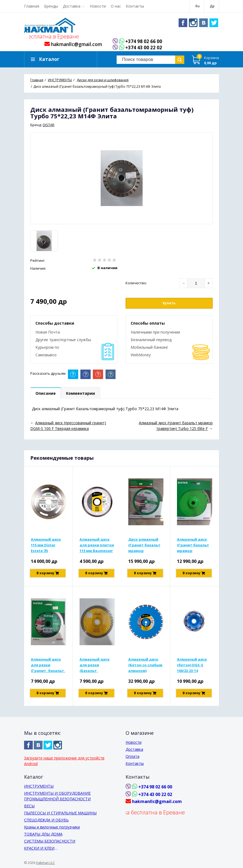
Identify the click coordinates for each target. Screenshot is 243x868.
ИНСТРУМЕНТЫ (39, 786)
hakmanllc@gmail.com (73, 44)
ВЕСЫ (29, 805)
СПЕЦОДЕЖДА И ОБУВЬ (46, 820)
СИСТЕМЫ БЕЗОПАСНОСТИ (49, 841)
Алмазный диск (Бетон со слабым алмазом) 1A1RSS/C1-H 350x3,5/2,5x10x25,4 (145, 665)
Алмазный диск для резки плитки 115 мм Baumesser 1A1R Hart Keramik (97, 545)
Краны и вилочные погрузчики (52, 827)
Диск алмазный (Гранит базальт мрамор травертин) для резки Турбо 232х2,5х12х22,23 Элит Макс (144, 545)
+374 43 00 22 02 (143, 48)
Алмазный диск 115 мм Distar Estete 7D (46, 545)
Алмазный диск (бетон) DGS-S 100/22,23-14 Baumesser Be (192, 665)
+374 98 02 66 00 (143, 41)
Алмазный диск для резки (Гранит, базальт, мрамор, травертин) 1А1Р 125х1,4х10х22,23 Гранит (48, 665)
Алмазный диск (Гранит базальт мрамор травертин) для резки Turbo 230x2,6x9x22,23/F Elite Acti (193, 545)
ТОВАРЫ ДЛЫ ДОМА (43, 834)
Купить (169, 303)
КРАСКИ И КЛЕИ (39, 848)
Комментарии (80, 393)
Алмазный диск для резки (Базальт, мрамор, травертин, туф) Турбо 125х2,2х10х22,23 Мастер (95, 665)
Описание (45, 393)
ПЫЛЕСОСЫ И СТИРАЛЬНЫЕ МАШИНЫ (60, 812)
